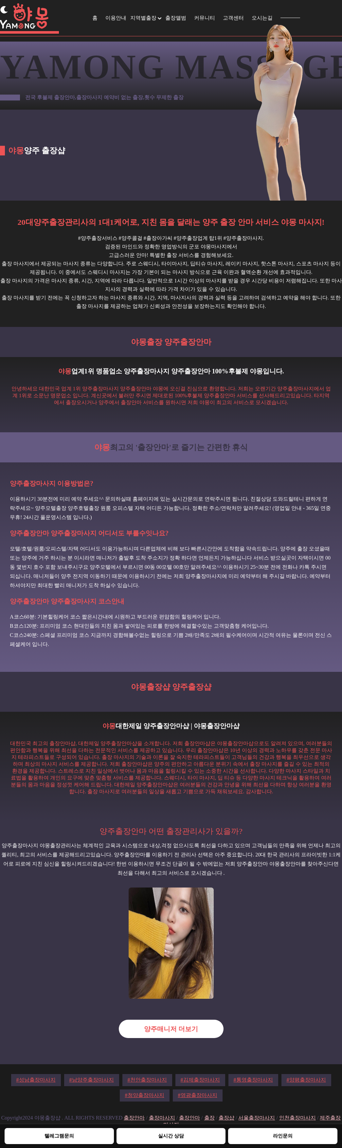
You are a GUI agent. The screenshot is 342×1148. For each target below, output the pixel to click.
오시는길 (262, 18)
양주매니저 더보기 (171, 1028)
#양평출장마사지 (306, 1080)
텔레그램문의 (59, 1136)
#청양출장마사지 (144, 1095)
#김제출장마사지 (200, 1080)
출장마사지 (162, 1118)
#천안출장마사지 (147, 1080)
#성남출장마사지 (36, 1080)
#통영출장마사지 (253, 1080)
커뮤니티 (204, 18)
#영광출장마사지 (197, 1095)
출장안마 (134, 1118)
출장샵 (226, 1118)
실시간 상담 (171, 1136)
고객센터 (233, 18)
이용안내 (115, 18)
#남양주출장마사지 (91, 1080)
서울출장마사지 (256, 1118)
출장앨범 (175, 18)
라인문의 (283, 1136)
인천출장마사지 (297, 1118)
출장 (209, 1118)
